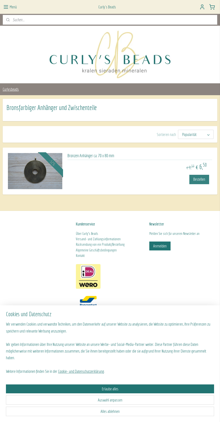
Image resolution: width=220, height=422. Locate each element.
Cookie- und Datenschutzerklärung (81, 412)
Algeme (80, 250)
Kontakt (80, 256)
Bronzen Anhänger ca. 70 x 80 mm (90, 155)
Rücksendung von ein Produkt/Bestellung (100, 244)
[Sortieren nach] (195, 134)
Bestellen (199, 179)
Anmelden (160, 246)
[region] (77, 392)
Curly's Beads (90, 234)
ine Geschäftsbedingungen (101, 250)
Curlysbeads (11, 89)
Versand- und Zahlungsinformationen (98, 239)
